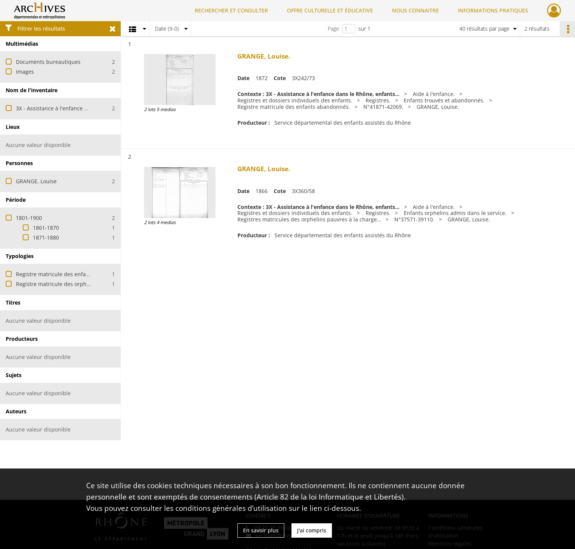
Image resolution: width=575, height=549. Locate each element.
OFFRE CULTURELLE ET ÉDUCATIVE (330, 10)
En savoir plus (261, 530)
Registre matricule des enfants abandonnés (71, 274)
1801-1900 (29, 217)
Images (25, 71)
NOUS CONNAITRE (415, 10)
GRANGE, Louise (36, 181)
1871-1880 (46, 237)
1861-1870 (46, 227)
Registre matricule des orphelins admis (66, 284)
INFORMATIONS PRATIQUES (493, 10)
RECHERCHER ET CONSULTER (231, 10)
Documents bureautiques (48, 61)
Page (333, 28)
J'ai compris (311, 530)
